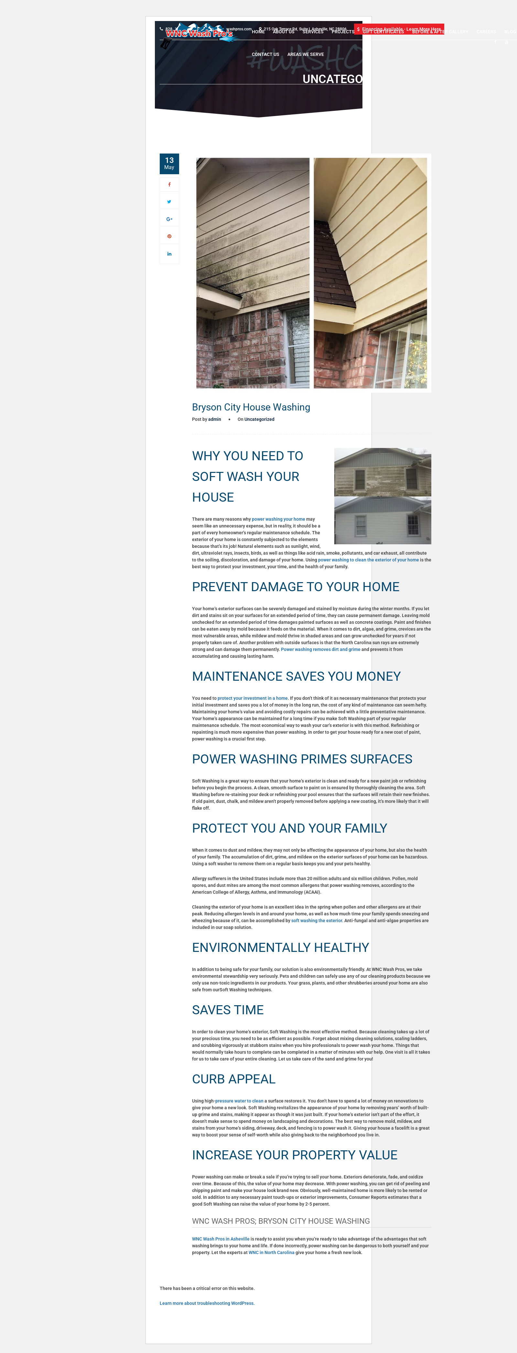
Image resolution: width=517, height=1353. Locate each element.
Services (313, 31)
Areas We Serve (305, 54)
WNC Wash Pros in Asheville (221, 1238)
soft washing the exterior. (317, 920)
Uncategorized (259, 419)
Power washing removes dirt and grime (321, 649)
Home (258, 31)
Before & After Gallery (440, 31)
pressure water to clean (239, 1100)
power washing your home (278, 519)
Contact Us (265, 54)
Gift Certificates (383, 31)
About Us (284, 31)
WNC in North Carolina (272, 1252)
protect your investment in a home (253, 698)
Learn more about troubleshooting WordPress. (207, 1303)
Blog (510, 31)
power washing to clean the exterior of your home (368, 559)
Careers (486, 31)
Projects (343, 31)
